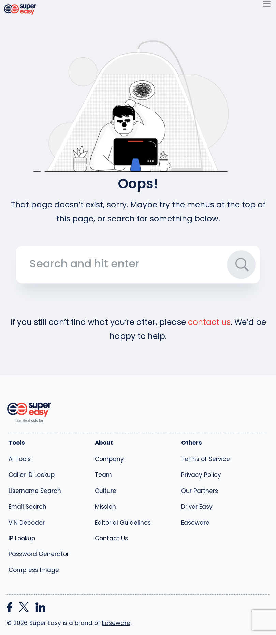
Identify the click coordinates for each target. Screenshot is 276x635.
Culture (105, 491)
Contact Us (111, 538)
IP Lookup (22, 538)
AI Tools (20, 459)
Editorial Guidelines (123, 523)
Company (109, 459)
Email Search (27, 506)
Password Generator (39, 554)
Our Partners (199, 491)
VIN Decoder (27, 523)
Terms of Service (205, 459)
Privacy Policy (201, 475)
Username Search (35, 491)
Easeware (195, 523)
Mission (105, 506)
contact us (209, 322)
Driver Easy (197, 506)
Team (103, 475)
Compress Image (34, 570)
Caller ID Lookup (32, 475)
